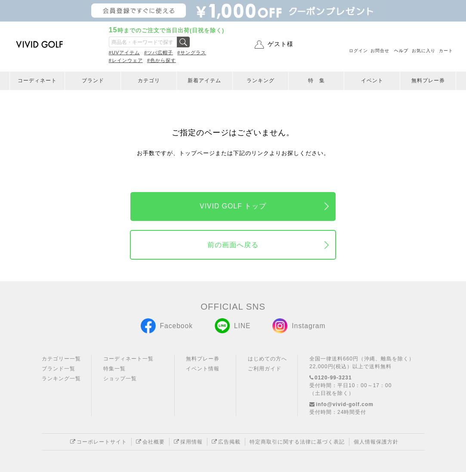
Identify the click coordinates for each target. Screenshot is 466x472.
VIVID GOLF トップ (233, 206)
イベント (372, 81)
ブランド (93, 81)
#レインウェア (126, 60)
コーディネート (37, 81)
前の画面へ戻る (233, 244)
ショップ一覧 (120, 379)
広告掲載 (226, 442)
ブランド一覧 (58, 369)
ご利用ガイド (264, 369)
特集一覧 (114, 369)
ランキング (261, 81)
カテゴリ (149, 81)
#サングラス (191, 52)
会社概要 (150, 442)
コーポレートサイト (98, 442)
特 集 (316, 81)
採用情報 (188, 442)
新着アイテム (204, 81)
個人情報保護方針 (376, 442)
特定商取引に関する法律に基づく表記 (297, 442)
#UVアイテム (124, 52)
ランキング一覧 (61, 379)
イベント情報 (202, 369)
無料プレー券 (428, 81)
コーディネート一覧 (128, 359)
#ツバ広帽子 (158, 52)
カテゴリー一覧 (61, 359)
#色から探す (161, 60)
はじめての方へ (267, 359)
